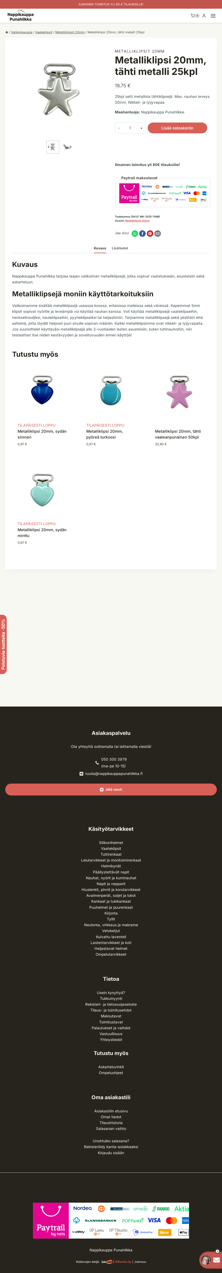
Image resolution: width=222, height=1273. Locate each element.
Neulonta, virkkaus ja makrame (111, 925)
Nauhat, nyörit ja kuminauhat (111, 878)
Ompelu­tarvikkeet (111, 954)
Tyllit (111, 919)
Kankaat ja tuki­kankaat (111, 901)
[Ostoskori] (195, 15)
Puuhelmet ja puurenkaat (111, 907)
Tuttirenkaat (111, 854)
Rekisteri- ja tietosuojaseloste (111, 1004)
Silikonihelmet (111, 843)
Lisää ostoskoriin (170, 128)
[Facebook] (142, 233)
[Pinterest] (150, 233)
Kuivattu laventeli (111, 937)
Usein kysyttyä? (111, 993)
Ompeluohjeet (111, 1073)
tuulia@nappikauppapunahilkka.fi (114, 773)
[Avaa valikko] (215, 16)
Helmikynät (111, 866)
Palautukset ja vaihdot (111, 1028)
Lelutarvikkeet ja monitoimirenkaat (111, 860)
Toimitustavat (111, 1022)
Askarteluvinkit (111, 1067)
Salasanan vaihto (111, 1128)
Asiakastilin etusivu (111, 1111)
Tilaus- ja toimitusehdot (111, 1010)
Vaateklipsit (111, 848)
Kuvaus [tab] (100, 248)
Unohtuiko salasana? (111, 1141)
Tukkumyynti (111, 998)
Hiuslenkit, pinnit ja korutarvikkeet (111, 889)
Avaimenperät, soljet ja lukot (111, 895)
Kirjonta (111, 913)
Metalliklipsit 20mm (140, 51)
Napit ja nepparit (111, 884)
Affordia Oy (123, 1261)
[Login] (204, 15)
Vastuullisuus (111, 1034)
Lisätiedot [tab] (120, 248)
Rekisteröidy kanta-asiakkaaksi (111, 1147)
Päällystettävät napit (111, 872)
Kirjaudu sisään (111, 1153)
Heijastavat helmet (111, 948)
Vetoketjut (111, 931)
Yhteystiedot (111, 1039)
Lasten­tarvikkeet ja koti (111, 943)
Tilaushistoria (111, 1123)
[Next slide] (70, 147)
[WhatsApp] (135, 233)
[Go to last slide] (48, 147)
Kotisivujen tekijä (87, 1261)
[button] (52, 147)
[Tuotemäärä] (126, 128)
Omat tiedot (111, 1117)
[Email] (157, 233)
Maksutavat (111, 1016)
